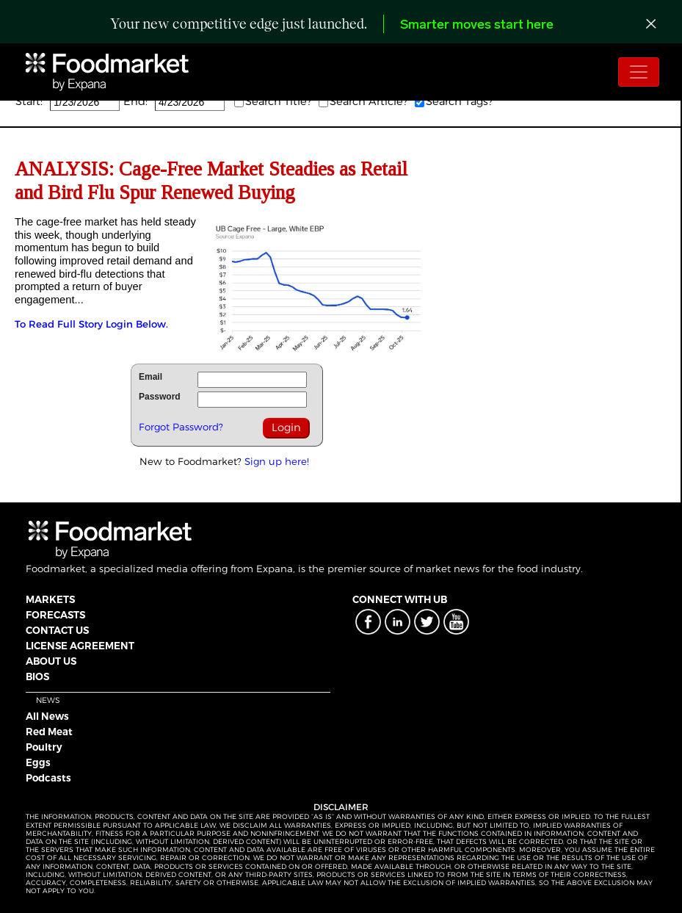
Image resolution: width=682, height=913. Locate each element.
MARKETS (50, 599)
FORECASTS (55, 615)
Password (160, 396)
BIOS (37, 676)
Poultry (44, 747)
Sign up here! (276, 461)
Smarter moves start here (477, 25)
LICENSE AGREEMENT (80, 646)
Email (150, 377)
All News (47, 716)
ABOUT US (51, 661)
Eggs (38, 762)
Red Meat (49, 731)
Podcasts (48, 778)
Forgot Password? (181, 427)
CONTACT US (57, 630)
